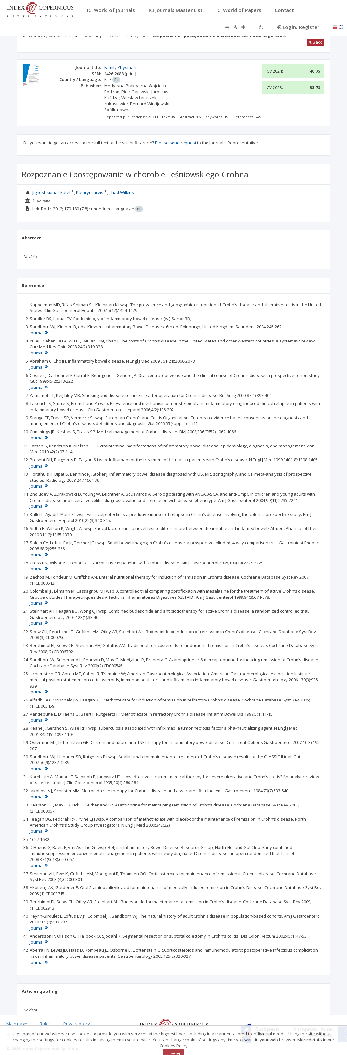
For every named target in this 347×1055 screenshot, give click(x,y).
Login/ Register (298, 27)
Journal (39, 333)
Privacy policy (76, 1023)
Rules (45, 1023)
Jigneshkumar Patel (51, 192)
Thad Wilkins (121, 192)
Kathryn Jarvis (89, 192)
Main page (16, 1023)
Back (315, 42)
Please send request (175, 142)
